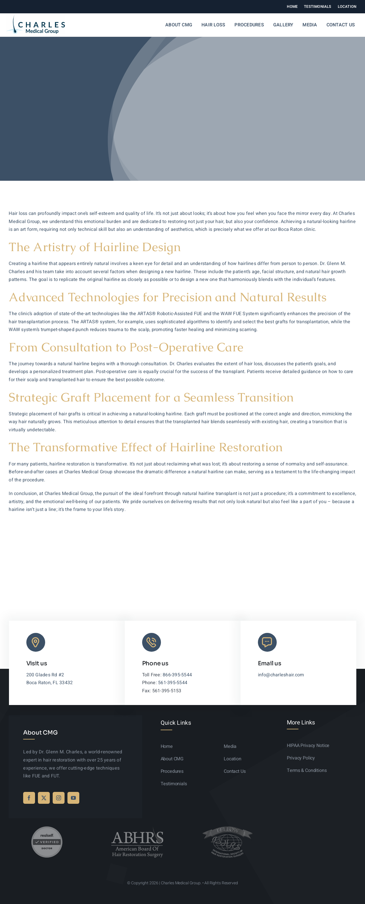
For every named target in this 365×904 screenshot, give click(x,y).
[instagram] (59, 798)
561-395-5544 (172, 682)
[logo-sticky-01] (35, 16)
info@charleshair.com (281, 674)
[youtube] (73, 798)
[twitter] (44, 798)
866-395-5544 (177, 674)
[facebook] (29, 798)
